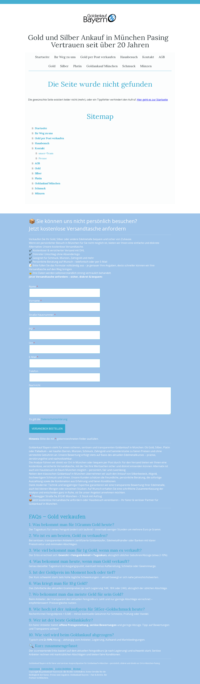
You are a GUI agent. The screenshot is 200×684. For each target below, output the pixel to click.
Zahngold (99, 451)
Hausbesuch (129, 57)
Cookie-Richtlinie (63, 668)
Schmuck (128, 66)
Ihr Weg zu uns (65, 57)
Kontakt (148, 57)
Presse (43, 158)
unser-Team (46, 153)
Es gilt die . (48, 419)
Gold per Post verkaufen (98, 57)
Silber (64, 66)
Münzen (146, 66)
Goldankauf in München (71, 473)
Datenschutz (47, 668)
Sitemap (77, 668)
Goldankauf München (102, 66)
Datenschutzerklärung (54, 419)
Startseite (42, 57)
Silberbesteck (139, 473)
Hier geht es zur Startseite (152, 99)
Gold (51, 66)
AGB (162, 57)
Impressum (34, 668)
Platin (77, 66)
